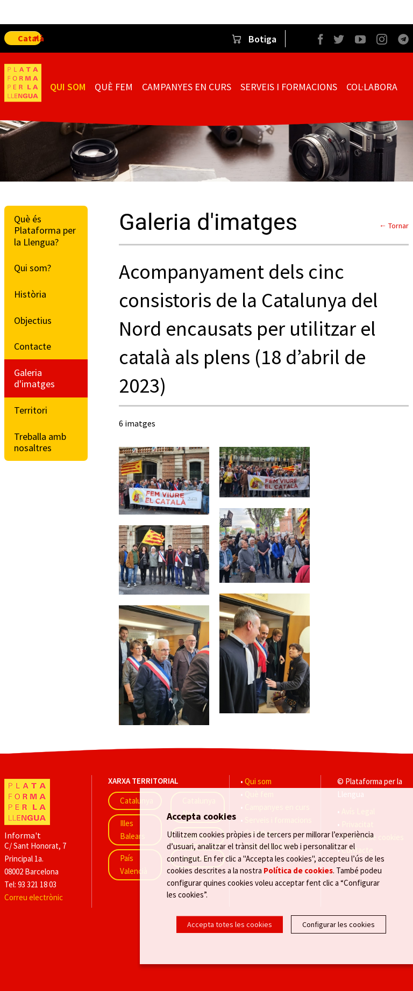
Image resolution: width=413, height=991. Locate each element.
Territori (30, 410)
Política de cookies (298, 874)
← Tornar (394, 225)
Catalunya (136, 800)
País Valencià (133, 864)
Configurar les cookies (338, 924)
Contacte (32, 346)
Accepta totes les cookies (229, 924)
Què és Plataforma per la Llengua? (45, 230)
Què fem (114, 87)
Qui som (68, 87)
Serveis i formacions (288, 87)
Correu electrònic (33, 897)
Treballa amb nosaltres (40, 442)
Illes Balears (132, 829)
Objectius (33, 320)
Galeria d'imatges (34, 378)
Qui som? (32, 268)
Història (30, 294)
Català (29, 38)
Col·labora (371, 87)
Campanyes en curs (186, 87)
